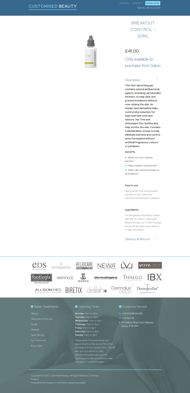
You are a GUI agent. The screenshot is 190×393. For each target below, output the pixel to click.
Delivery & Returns (142, 239)
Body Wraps (36, 345)
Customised (53, 6)
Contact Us (128, 318)
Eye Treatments (38, 340)
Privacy (34, 379)
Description (142, 80)
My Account (154, 8)
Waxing (34, 313)
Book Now (152, 3)
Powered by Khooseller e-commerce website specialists (58, 382)
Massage (35, 329)
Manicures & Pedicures (42, 318)
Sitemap (94, 375)
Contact (137, 3)
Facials (34, 324)
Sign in (141, 8)
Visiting (124, 3)
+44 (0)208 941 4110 (132, 313)
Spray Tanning (37, 335)
